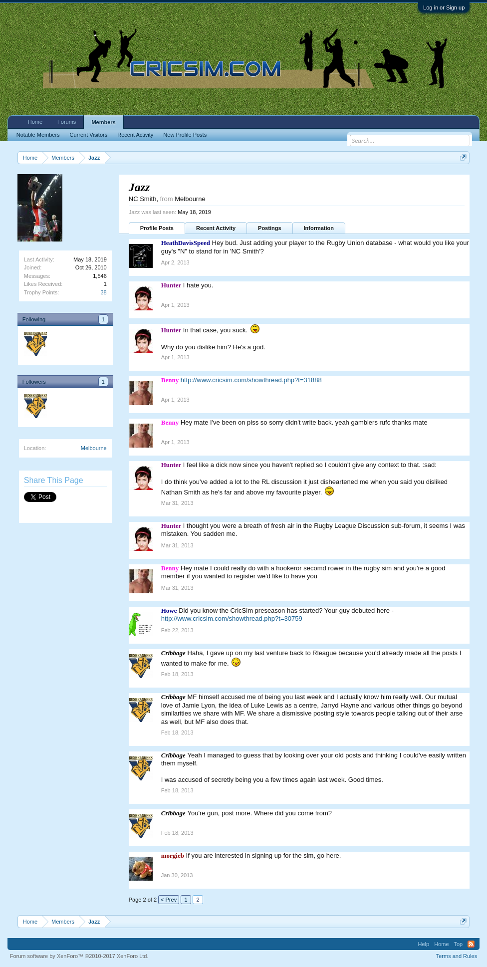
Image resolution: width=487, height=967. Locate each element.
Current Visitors (89, 135)
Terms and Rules (457, 956)
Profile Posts (157, 228)
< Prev (169, 900)
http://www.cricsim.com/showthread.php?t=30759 (231, 618)
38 (104, 292)
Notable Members (38, 135)
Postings (269, 228)
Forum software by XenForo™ (79, 956)
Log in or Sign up (444, 7)
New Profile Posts (185, 135)
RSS (471, 944)
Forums (66, 122)
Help (424, 944)
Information (319, 228)
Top (458, 944)
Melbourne (94, 448)
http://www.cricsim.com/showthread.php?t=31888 (251, 380)
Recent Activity (216, 228)
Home (35, 122)
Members (103, 122)
